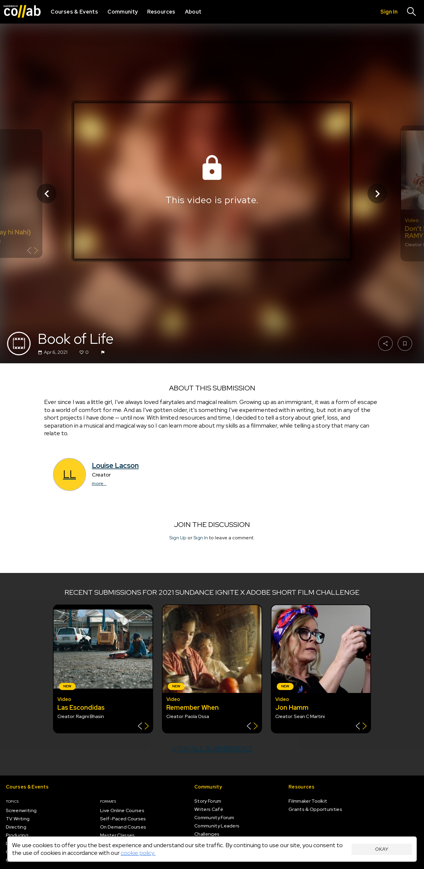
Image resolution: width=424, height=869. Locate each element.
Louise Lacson (115, 465)
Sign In (200, 538)
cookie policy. (138, 853)
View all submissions (212, 748)
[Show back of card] (32, 251)
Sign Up (178, 538)
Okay (381, 849)
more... (99, 483)
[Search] (411, 12)
